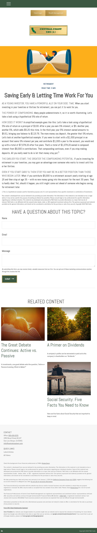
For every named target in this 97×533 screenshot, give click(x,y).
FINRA (61, 496)
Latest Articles (9, 452)
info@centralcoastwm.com (13, 443)
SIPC (65, 496)
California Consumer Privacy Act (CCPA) (64, 479)
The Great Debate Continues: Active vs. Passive (19, 350)
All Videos (7, 455)
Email (4, 234)
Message (6, 251)
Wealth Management (56, 13)
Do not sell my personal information (42, 481)
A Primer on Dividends (65, 345)
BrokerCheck (46, 463)
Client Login (38, 13)
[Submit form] (6, 279)
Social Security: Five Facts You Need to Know (68, 402)
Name (4, 218)
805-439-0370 (13, 435)
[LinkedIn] (2, 531)
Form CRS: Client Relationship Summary (16, 508)
